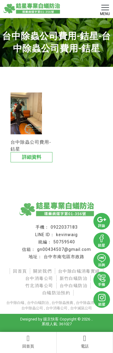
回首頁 (28, 341)
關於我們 (42, 271)
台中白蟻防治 (73, 285)
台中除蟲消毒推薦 (90, 303)
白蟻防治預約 (56, 292)
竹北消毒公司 (39, 285)
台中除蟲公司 (32, 308)
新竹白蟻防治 (73, 278)
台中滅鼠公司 (81, 308)
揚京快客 (51, 319)
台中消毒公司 (39, 278)
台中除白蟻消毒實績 (79, 271)
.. (92, 319)
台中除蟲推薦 (62, 303)
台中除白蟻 (15, 303)
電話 (84, 341)
